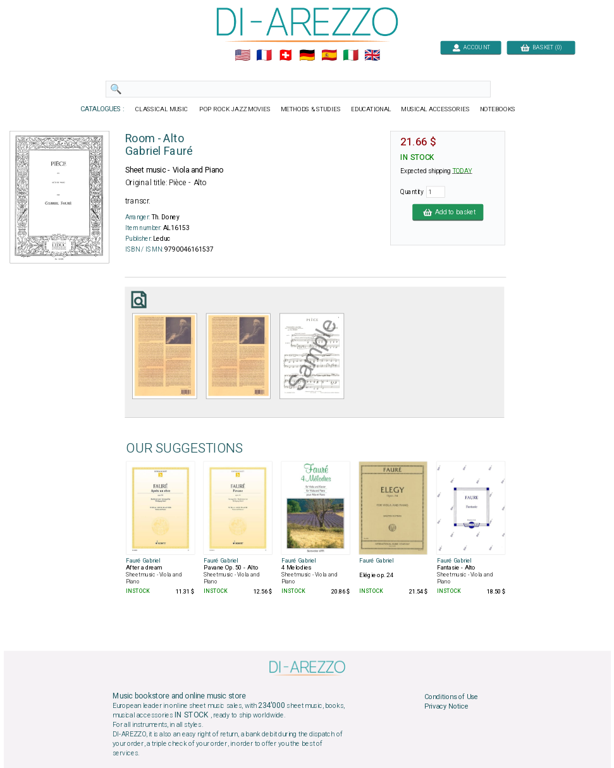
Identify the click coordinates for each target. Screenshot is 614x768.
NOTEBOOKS (497, 109)
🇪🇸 (328, 55)
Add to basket (448, 212)
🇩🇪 (307, 55)
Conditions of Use (450, 697)
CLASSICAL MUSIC (162, 109)
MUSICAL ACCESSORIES (435, 109)
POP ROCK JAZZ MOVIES (235, 109)
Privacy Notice (446, 707)
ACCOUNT (470, 47)
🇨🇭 (285, 55)
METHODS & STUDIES (310, 109)
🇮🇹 (350, 55)
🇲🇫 (264, 55)
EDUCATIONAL (370, 109)
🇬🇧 (372, 55)
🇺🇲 (242, 55)
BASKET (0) (540, 47)
